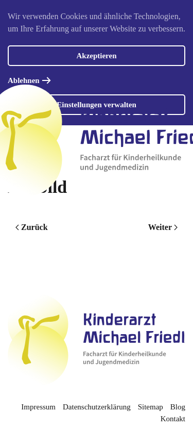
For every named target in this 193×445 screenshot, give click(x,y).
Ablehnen (24, 80)
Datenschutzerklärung (97, 407)
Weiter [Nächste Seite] (163, 227)
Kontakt (173, 419)
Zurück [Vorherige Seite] (31, 227)
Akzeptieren (96, 56)
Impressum (38, 407)
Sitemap (150, 407)
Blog (177, 407)
